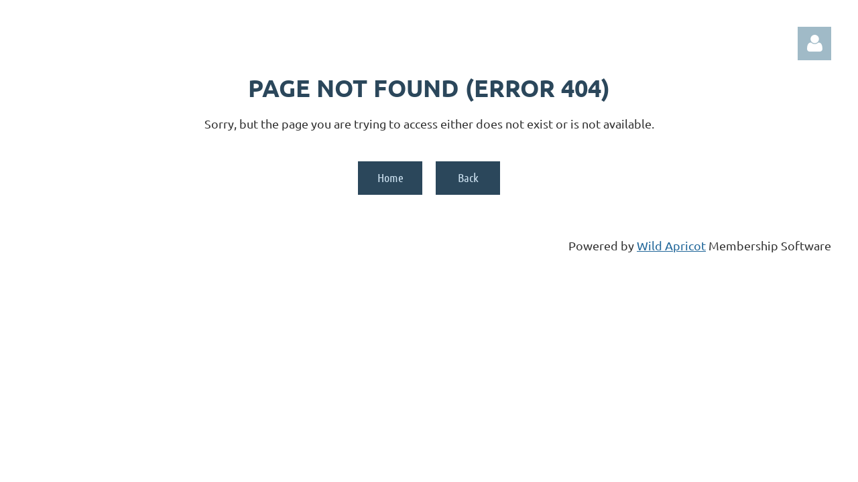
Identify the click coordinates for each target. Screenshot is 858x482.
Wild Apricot (671, 245)
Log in (814, 43)
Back (468, 177)
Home (390, 177)
